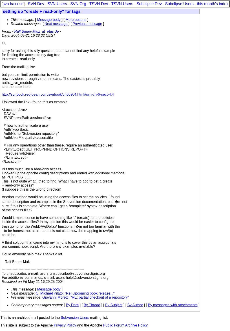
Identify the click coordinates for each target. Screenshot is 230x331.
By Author (135, 305)
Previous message (87, 24)
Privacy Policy (65, 325)
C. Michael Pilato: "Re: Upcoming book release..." (75, 293)
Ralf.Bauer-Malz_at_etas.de (36, 31)
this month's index (212, 4)
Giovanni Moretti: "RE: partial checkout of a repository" (85, 297)
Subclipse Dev (149, 4)
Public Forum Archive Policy (125, 325)
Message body (48, 20)
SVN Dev (36, 4)
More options (76, 20)
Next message (55, 24)
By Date (72, 305)
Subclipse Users (179, 4)
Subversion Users (75, 318)
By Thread (92, 305)
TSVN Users (122, 4)
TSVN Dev (98, 4)
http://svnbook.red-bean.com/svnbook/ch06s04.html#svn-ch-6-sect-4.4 (58, 94)
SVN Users (57, 4)
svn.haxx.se (13, 4)
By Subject (113, 305)
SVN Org (78, 4)
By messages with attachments (173, 305)
